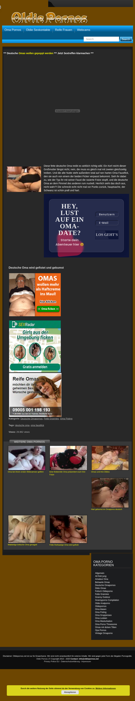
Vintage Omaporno (104, 633)
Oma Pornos (13, 30)
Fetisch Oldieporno (104, 591)
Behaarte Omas (102, 582)
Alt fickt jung (101, 576)
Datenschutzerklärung (70, 661)
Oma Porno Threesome (106, 624)
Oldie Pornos (42, 659)
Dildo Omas (100, 588)
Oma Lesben (101, 618)
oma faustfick (37, 425)
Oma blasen (101, 609)
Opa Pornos (100, 630)
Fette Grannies (51, 418)
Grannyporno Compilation (107, 600)
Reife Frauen (63, 30)
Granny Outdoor (102, 597)
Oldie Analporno (102, 603)
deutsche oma (22, 425)
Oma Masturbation (103, 621)
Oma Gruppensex (103, 615)
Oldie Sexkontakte (38, 30)
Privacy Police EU (51, 661)
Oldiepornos (101, 606)
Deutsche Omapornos (31, 418)
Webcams (83, 30)
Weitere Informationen (106, 688)
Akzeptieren (70, 692)
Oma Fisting (66, 418)
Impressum (86, 661)
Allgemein (99, 573)
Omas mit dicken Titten (105, 627)
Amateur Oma (101, 579)
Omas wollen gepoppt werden (36, 53)
